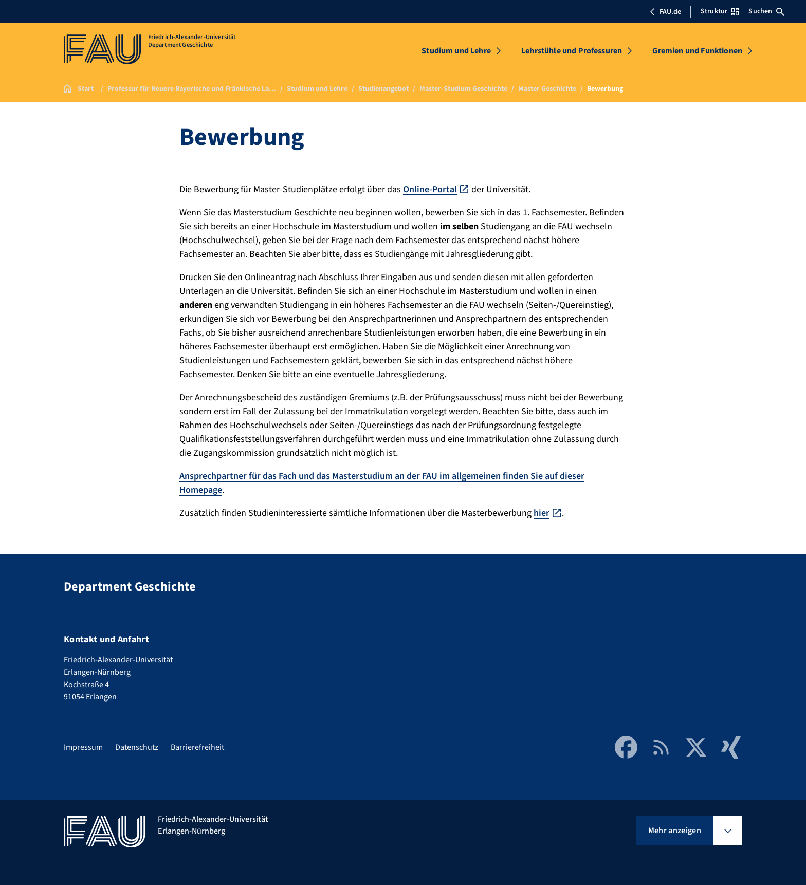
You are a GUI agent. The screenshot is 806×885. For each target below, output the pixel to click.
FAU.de (665, 12)
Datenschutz (136, 747)
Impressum (83, 747)
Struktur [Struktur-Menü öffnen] (720, 11)
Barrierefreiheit (197, 747)
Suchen (766, 11)
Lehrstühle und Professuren (571, 51)
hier (541, 513)
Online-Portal (430, 189)
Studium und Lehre (456, 51)
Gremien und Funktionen (697, 51)
